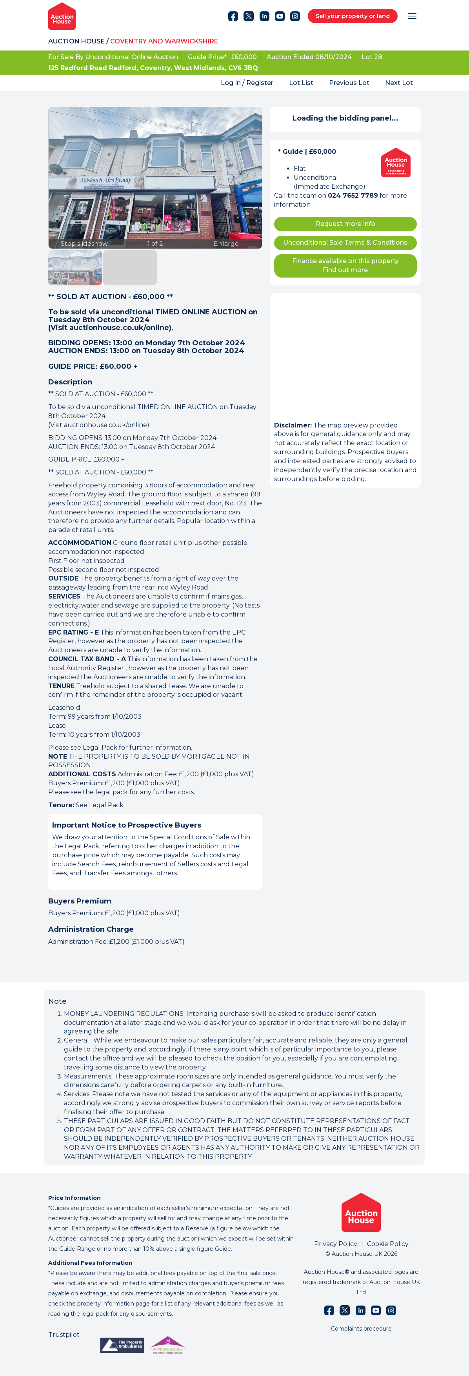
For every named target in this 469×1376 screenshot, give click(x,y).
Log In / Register (247, 83)
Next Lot (399, 83)
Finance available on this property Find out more (345, 265)
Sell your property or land (353, 16)
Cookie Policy (388, 1244)
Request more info (345, 223)
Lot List (301, 83)
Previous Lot (349, 83)
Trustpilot (64, 1334)
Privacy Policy (335, 1244)
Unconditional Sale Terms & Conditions (345, 242)
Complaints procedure (361, 1328)
